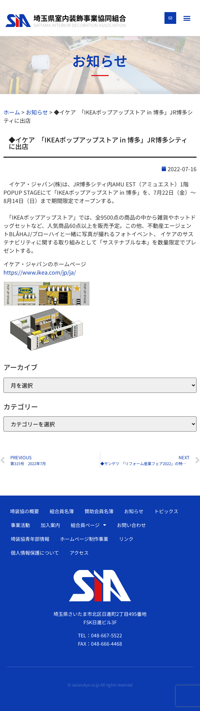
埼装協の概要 (24, 511)
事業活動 (20, 524)
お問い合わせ (131, 524)
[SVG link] (65, 20)
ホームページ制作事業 (84, 538)
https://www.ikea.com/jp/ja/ (39, 272)
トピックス (166, 511)
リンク (126, 538)
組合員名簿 (62, 511)
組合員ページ (88, 525)
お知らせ (133, 511)
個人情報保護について (35, 552)
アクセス (79, 552)
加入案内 (50, 524)
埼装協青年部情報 (30, 538)
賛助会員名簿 (98, 511)
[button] (186, 18)
